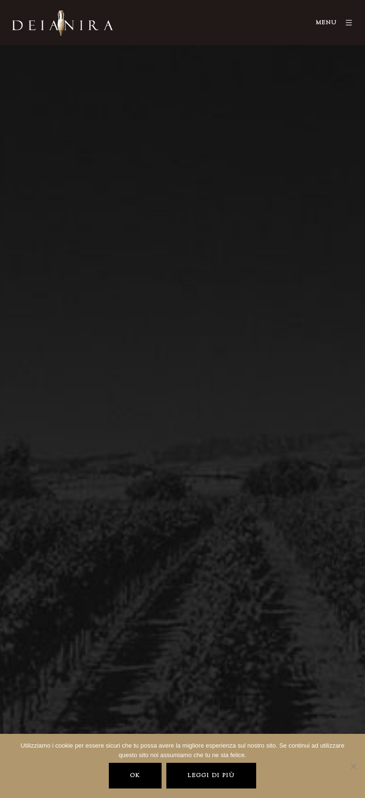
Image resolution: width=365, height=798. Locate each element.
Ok (135, 775)
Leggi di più (211, 775)
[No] (353, 766)
